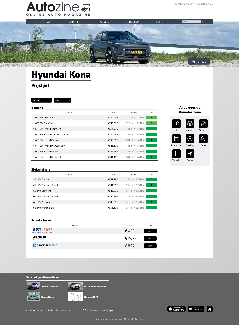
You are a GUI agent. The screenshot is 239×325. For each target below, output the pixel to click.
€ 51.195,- (113, 207)
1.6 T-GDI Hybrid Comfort (47, 128)
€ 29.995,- (113, 117)
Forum (161, 21)
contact (31, 310)
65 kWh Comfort (42, 190)
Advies (104, 21)
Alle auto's (43, 21)
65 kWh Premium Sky (44, 207)
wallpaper (108, 310)
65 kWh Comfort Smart (45, 196)
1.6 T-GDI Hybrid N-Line (45, 151)
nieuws (94, 310)
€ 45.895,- (113, 196)
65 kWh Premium (41, 202)
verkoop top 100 (74, 310)
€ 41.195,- (113, 145)
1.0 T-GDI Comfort (43, 123)
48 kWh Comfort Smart (45, 185)
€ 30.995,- (113, 123)
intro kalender (50, 310)
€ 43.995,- (113, 190)
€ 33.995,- (113, 128)
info (150, 231)
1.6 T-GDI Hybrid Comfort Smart (50, 134)
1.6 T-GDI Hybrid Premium (46, 140)
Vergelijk (132, 21)
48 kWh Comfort (42, 179)
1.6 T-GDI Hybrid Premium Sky (49, 145)
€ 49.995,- (113, 202)
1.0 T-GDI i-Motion (43, 117)
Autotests (75, 21)
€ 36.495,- (113, 134)
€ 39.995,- (113, 140)
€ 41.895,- (113, 185)
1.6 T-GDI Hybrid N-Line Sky (48, 157)
